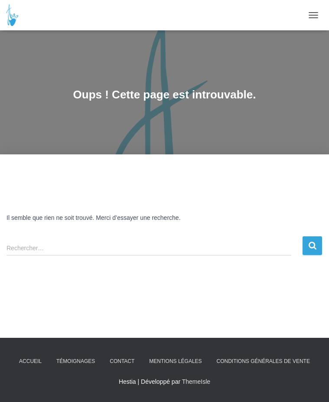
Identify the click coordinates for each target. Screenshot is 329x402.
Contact (122, 361)
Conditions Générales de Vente (263, 361)
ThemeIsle (196, 381)
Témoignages (75, 361)
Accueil (30, 361)
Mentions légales (175, 361)
